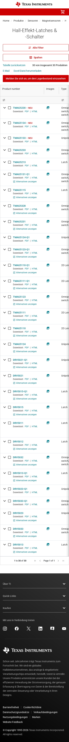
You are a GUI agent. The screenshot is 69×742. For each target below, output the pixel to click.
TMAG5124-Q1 (21, 237)
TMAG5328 (19, 205)
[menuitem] (33, 11)
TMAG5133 (19, 138)
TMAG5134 (19, 122)
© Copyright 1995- (15, 730)
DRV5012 (18, 441)
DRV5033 (18, 528)
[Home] (33, 4)
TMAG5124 (19, 344)
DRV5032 (18, 457)
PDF (27, 111)
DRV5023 (18, 513)
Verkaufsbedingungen (46, 712)
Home (6, 20)
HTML (34, 111)
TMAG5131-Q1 (21, 174)
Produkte (19, 20)
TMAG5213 (19, 162)
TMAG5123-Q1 (21, 249)
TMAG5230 (19, 107)
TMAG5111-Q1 (21, 281)
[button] (6, 11)
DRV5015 (18, 407)
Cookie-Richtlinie (32, 707)
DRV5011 (18, 423)
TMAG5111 (19, 312)
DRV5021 (18, 375)
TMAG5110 (19, 328)
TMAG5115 (19, 190)
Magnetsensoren (51, 20)
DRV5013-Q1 (20, 473)
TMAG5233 (19, 150)
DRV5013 (18, 544)
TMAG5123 (19, 296)
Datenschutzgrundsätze (16, 712)
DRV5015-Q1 (20, 391)
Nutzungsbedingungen (15, 717)
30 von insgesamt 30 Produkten (49, 65)
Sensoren (33, 20)
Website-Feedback (13, 722)
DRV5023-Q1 (20, 488)
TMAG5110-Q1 (21, 265)
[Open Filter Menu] (22, 100)
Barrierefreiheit (11, 707)
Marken (36, 717)
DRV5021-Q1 (20, 359)
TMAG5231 (19, 221)
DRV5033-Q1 (20, 501)
